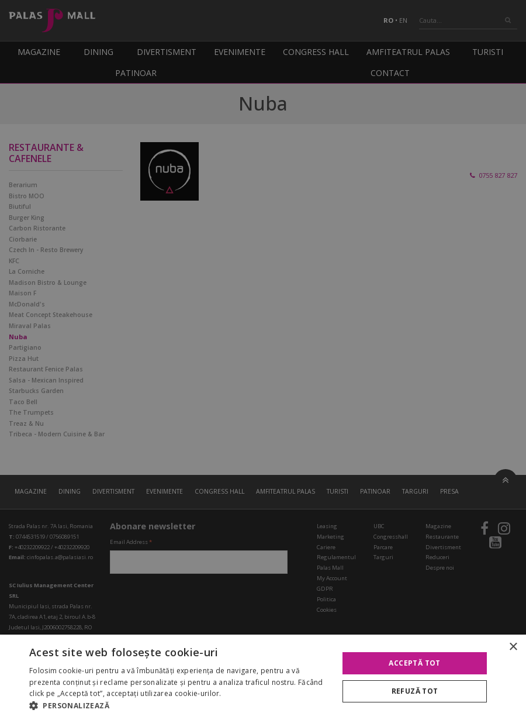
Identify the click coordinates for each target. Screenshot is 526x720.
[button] (179, 705)
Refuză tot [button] (415, 691)
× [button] (512, 647)
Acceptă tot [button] (414, 663)
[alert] (263, 360)
